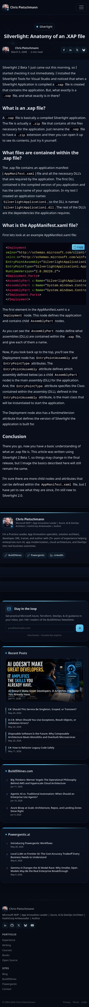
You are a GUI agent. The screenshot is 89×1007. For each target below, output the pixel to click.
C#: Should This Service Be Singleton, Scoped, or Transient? (42, 709)
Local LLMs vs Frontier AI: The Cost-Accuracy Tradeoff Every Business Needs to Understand (45, 855)
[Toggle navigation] (81, 7)
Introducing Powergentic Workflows (31, 843)
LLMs (84, 1002)
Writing (6, 945)
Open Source (9, 960)
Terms (76, 1002)
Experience (8, 940)
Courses (7, 950)
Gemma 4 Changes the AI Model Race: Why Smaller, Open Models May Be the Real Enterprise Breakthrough (44, 869)
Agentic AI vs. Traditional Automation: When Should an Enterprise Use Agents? (42, 795)
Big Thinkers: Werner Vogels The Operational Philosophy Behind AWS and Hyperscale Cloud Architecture (43, 781)
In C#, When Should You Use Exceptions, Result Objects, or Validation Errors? (42, 721)
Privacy (66, 1002)
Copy (78, 247)
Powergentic (35, 555)
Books (6, 955)
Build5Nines (13, 555)
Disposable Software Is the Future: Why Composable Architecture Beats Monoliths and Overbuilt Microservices (41, 735)
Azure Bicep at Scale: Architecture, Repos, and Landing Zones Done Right (46, 809)
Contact (6, 989)
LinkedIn (56, 555)
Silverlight (46, 26)
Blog (5, 974)
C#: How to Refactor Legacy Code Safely (31, 747)
